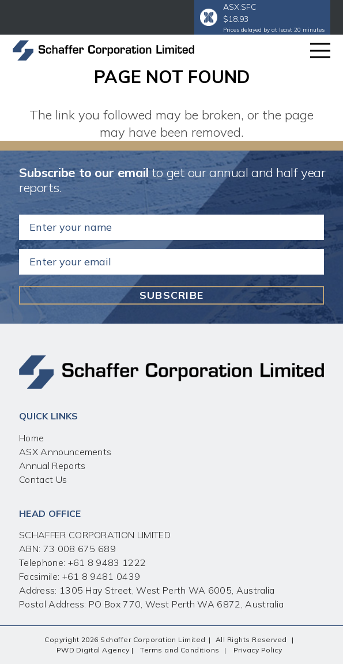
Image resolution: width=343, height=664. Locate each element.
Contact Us (43, 479)
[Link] (103, 50)
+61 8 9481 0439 (101, 576)
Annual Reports (52, 465)
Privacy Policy (257, 650)
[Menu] (320, 50)
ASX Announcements (65, 451)
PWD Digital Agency (93, 650)
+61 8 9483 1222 (105, 562)
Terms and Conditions (180, 650)
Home (31, 438)
